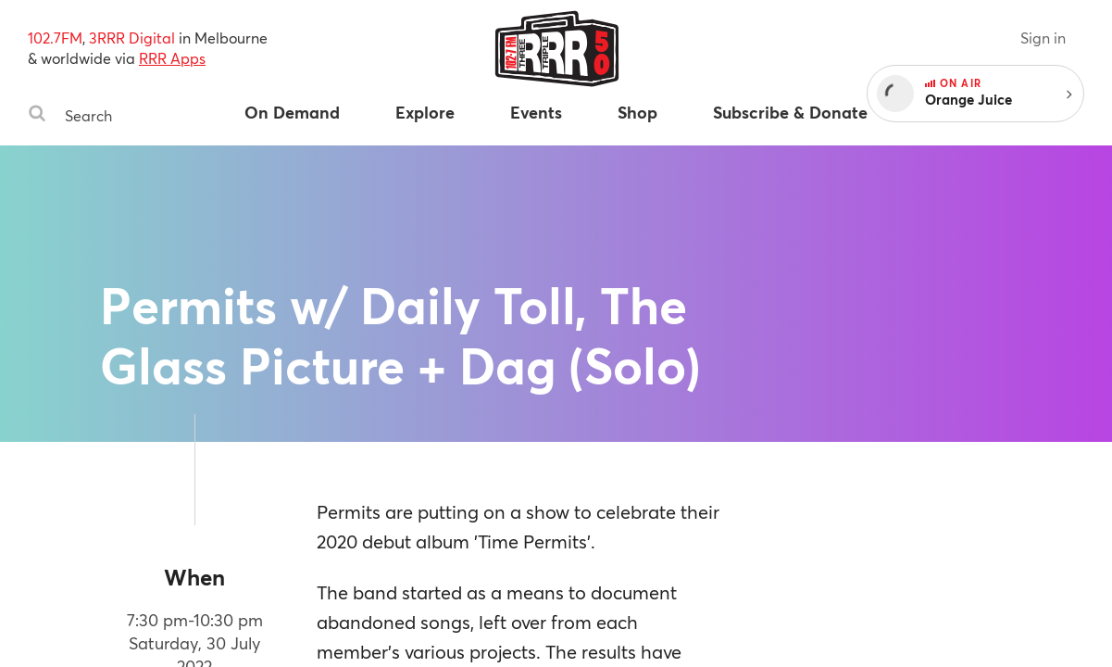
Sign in (1043, 37)
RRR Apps (172, 58)
